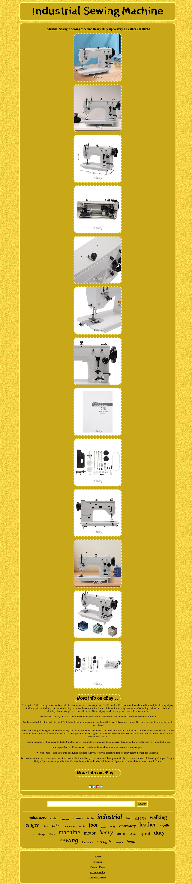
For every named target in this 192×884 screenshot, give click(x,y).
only (112, 826)
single (82, 826)
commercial (69, 826)
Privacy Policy (97, 872)
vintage (41, 834)
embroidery (127, 826)
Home (97, 856)
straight (119, 842)
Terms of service (97, 877)
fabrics (52, 834)
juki (55, 825)
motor (90, 833)
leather (148, 824)
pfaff (45, 826)
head (131, 841)
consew (78, 818)
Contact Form (97, 867)
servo (121, 833)
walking (158, 817)
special (145, 834)
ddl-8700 (140, 818)
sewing (69, 840)
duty (159, 832)
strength (104, 841)
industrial (109, 816)
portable (65, 819)
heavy (106, 832)
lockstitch (87, 842)
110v (32, 835)
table (90, 818)
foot (93, 825)
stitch (54, 818)
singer (32, 825)
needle (165, 826)
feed (128, 818)
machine (69, 832)
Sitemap (97, 861)
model (103, 827)
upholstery (37, 817)
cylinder (133, 834)
